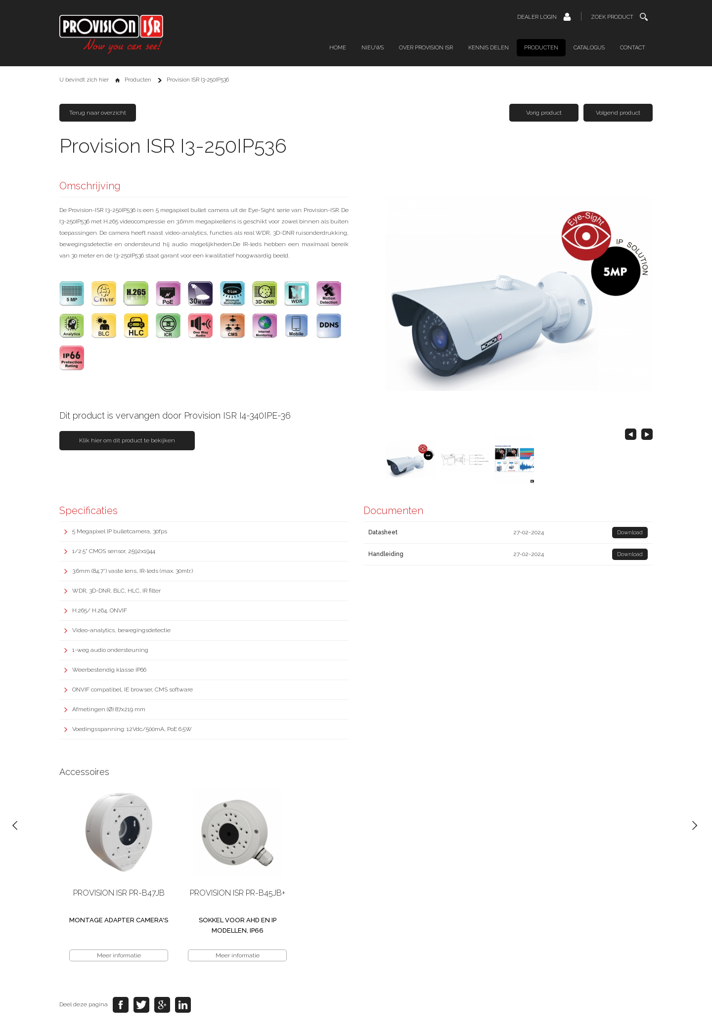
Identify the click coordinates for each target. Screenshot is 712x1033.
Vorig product (544, 112)
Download (630, 532)
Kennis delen (488, 47)
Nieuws (372, 47)
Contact (632, 47)
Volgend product (618, 112)
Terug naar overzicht (97, 112)
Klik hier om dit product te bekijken (127, 440)
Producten (541, 47)
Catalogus (589, 47)
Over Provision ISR (426, 47)
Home (337, 47)
